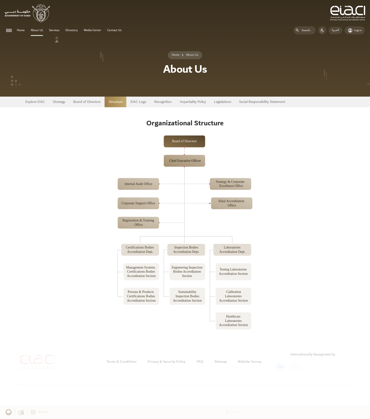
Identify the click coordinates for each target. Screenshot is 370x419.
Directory (71, 30)
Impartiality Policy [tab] (193, 102)
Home (21, 30)
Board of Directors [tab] (86, 102)
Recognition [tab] (163, 102)
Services (54, 30)
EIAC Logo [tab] (138, 102)
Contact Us (114, 30)
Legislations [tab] (222, 102)
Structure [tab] (115, 102)
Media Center (92, 30)
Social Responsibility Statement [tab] (262, 102)
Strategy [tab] (59, 102)
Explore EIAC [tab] (35, 102)
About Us (37, 30)
